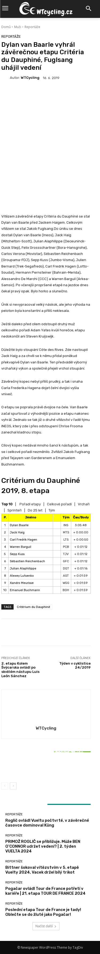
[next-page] (13, 785)
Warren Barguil (20, 547)
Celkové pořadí (59, 504)
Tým (52, 510)
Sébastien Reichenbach (27, 561)
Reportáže (32, 27)
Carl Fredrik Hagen (23, 539)
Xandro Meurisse (22, 583)
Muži (17, 27)
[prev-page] (4, 785)
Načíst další (46, 926)
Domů (6, 27)
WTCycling (30, 77)
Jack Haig (17, 532)
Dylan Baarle (19, 525)
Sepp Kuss (17, 554)
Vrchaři (84, 504)
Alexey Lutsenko (22, 575)
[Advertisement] (50, 141)
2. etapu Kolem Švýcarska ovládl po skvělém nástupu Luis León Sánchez (20, 669)
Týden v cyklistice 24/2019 (75, 665)
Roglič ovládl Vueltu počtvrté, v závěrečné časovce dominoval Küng (47, 823)
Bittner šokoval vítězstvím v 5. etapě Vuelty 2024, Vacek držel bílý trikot (46, 766)
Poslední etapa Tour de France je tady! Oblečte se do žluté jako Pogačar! (43, 912)
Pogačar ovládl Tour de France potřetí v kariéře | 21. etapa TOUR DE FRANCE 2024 (45, 891)
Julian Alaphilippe (23, 568)
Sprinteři (14, 510)
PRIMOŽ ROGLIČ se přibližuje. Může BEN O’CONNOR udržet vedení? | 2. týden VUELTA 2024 (42, 846)
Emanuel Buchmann (25, 590)
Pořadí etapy (30, 504)
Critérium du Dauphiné (33, 607)
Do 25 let (35, 510)
